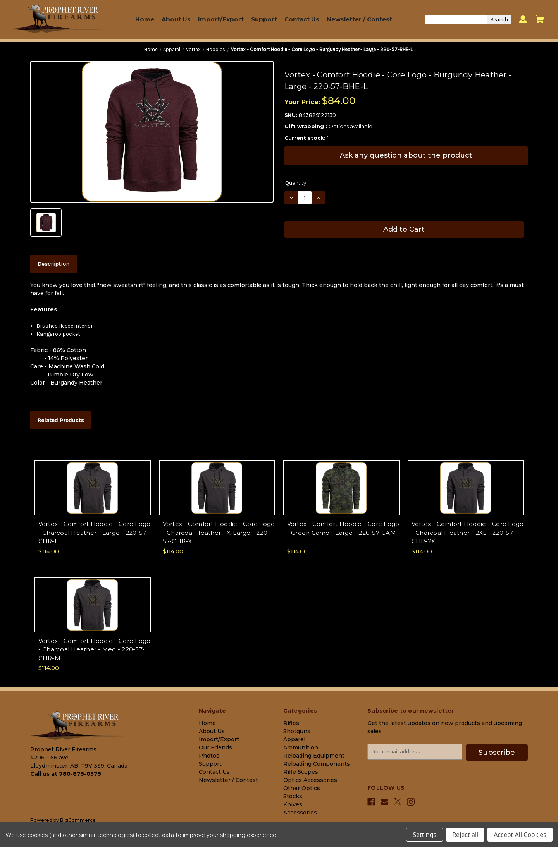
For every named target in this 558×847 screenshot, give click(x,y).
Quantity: (295, 183)
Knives (292, 804)
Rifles (291, 723)
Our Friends (215, 747)
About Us (176, 19)
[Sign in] (523, 20)
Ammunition (300, 747)
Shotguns (296, 731)
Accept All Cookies (520, 834)
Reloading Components (316, 763)
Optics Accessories (310, 780)
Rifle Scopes (300, 771)
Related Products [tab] (61, 420)
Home (144, 19)
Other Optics (301, 788)
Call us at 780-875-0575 (65, 773)
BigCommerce (78, 820)
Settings (424, 834)
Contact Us (301, 19)
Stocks (292, 796)
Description (53, 263)
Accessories (300, 812)
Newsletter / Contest (359, 19)
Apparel (294, 739)
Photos (209, 755)
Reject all (465, 834)
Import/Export (221, 19)
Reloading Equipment (313, 755)
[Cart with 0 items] (540, 19)
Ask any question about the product (406, 155)
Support (264, 19)
